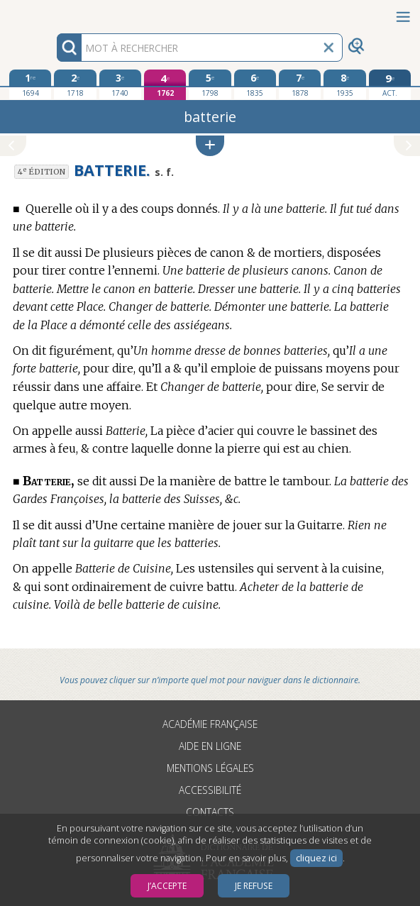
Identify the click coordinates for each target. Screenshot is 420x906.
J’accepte (167, 886)
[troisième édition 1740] (120, 84)
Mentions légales (210, 768)
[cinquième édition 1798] (210, 84)
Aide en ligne (210, 746)
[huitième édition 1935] (345, 84)
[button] (210, 146)
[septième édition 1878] (300, 84)
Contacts (210, 812)
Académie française (210, 724)
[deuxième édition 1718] (75, 84)
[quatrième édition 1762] (165, 85)
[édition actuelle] (390, 85)
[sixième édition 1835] (255, 84)
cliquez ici (316, 858)
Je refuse (253, 886)
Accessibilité (210, 790)
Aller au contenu (55, 12)
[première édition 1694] (30, 84)
